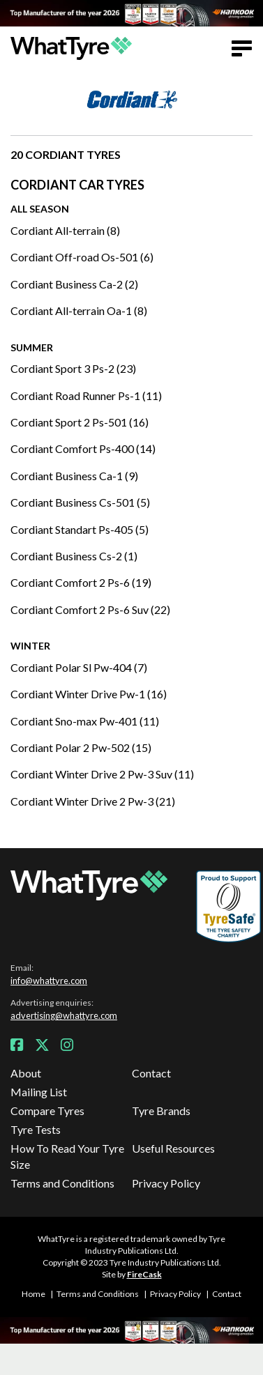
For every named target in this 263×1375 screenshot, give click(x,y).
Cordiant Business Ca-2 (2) (74, 284)
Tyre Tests (35, 1129)
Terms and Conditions (62, 1183)
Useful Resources (173, 1148)
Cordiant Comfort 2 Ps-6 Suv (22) (90, 609)
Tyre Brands (161, 1110)
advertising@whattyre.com (63, 1015)
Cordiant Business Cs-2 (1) (73, 555)
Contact (151, 1073)
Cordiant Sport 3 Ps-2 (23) (73, 368)
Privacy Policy (166, 1183)
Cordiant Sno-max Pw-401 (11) (84, 721)
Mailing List (38, 1091)
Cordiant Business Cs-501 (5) (80, 502)
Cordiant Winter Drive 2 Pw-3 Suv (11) (102, 774)
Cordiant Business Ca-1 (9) (74, 475)
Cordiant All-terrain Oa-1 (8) (78, 310)
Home (33, 1294)
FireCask (144, 1274)
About (25, 1073)
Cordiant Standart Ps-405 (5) (79, 529)
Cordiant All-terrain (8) (65, 230)
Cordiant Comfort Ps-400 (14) (83, 448)
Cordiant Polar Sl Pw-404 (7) (78, 667)
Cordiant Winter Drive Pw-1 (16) (88, 693)
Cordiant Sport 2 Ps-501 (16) (79, 422)
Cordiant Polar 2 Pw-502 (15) (80, 747)
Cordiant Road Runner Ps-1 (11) (86, 395)
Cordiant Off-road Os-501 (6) (81, 256)
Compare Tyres (47, 1110)
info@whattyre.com (48, 980)
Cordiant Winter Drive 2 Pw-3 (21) (92, 801)
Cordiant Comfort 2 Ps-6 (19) (80, 582)
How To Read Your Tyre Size (67, 1156)
